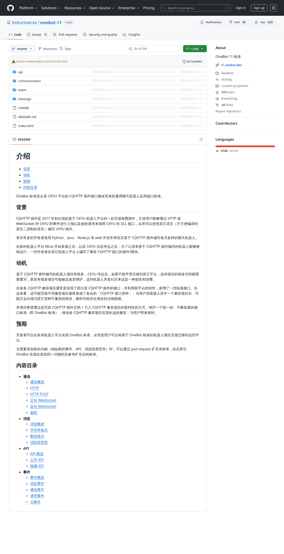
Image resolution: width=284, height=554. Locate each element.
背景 (26, 168)
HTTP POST (39, 394)
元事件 (35, 501)
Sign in (240, 8)
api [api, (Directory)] (20, 72)
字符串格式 (39, 430)
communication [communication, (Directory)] (29, 81)
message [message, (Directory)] (24, 99)
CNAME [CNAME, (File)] (23, 108)
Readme (224, 73)
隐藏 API (37, 466)
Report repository (228, 111)
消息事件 (37, 483)
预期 (26, 181)
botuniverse (24, 22)
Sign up (259, 8)
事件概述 (37, 477)
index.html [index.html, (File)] (26, 126)
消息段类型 (39, 442)
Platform (28, 7)
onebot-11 (51, 22)
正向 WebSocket (43, 400)
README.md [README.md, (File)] (27, 117)
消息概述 (37, 423)
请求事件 (37, 495)
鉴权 (33, 412)
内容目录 (30, 187)
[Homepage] (10, 8)
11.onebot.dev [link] (231, 65)
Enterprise (129, 7)
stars (225, 92)
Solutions (51, 7)
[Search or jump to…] (195, 8)
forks (224, 105)
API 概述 (37, 453)
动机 (26, 175)
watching (226, 98)
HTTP (34, 388)
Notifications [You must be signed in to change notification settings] (210, 22)
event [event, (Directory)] (22, 90)
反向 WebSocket (43, 406)
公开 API (37, 459)
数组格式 (37, 436)
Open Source (102, 7)
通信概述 (37, 381)
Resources (75, 7)
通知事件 (37, 489)
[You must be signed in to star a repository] (264, 22)
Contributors (226, 123)
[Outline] (201, 139)
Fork (238, 22)
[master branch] (22, 48)
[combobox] (156, 48)
